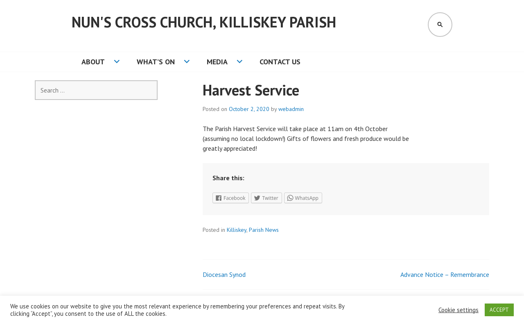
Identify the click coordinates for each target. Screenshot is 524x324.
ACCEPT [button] (499, 309)
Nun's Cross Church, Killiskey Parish (204, 22)
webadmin (291, 109)
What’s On (156, 61)
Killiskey (236, 229)
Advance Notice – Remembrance (444, 274)
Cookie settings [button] (458, 310)
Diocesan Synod (224, 274)
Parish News (264, 229)
